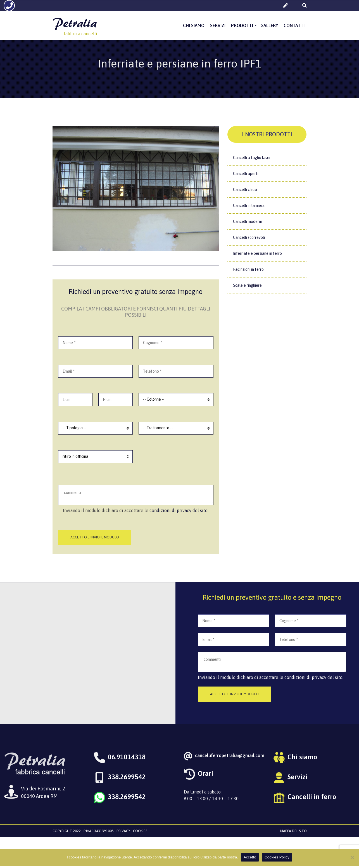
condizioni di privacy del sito (178, 510)
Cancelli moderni (247, 221)
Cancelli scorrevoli (249, 237)
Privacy (123, 831)
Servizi (217, 24)
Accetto (250, 857)
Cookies (140, 831)
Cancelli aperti (245, 173)
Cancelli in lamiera (249, 205)
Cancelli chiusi (245, 189)
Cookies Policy (277, 857)
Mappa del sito (293, 831)
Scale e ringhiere (247, 285)
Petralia (75, 22)
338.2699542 (127, 777)
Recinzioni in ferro (248, 269)
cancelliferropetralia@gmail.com (229, 755)
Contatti (294, 24)
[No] (352, 857)
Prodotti (242, 24)
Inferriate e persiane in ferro (257, 253)
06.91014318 (127, 757)
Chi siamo (194, 24)
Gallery (269, 24)
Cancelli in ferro (311, 796)
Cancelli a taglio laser (252, 157)
